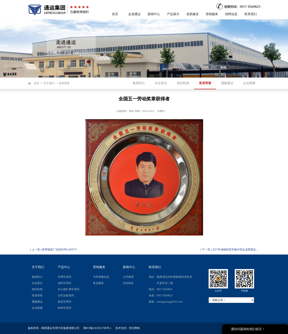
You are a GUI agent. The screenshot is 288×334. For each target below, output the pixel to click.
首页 (115, 14)
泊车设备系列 (66, 295)
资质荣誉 (64, 83)
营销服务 (212, 14)
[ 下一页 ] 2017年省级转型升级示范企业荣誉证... (229, 249)
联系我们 (250, 14)
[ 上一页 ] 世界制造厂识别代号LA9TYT (53, 249)
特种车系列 (64, 307)
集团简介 (139, 83)
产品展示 (173, 14)
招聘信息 (231, 14)
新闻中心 (154, 14)
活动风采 (128, 283)
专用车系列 (64, 276)
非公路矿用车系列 (68, 289)
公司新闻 (128, 276)
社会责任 (161, 83)
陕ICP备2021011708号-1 (97, 328)
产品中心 (64, 267)
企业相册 (249, 83)
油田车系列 (64, 283)
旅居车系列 (64, 301)
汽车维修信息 (101, 276)
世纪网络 (134, 328)
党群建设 (192, 14)
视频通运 (227, 83)
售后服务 (98, 283)
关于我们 (48, 83)
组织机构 (183, 83)
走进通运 (134, 14)
